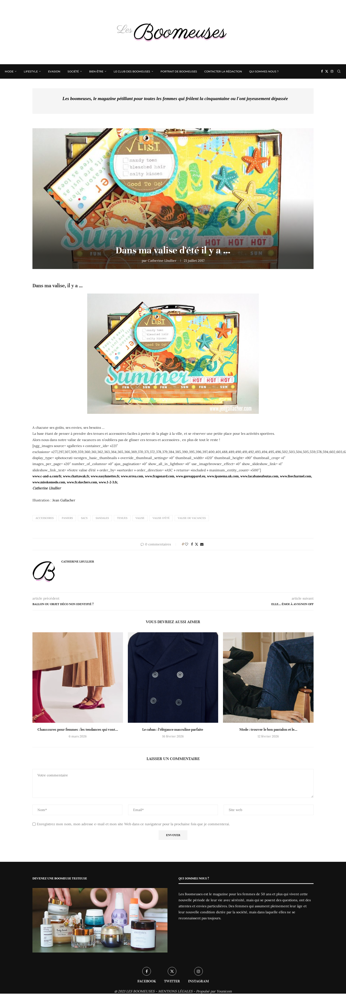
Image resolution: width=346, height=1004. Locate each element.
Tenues (122, 518)
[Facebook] (322, 71)
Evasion (54, 71)
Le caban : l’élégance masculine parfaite (173, 729)
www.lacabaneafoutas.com (259, 476)
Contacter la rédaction (223, 71)
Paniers (67, 518)
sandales (102, 518)
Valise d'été (161, 518)
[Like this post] (186, 544)
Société (73, 71)
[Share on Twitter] (196, 544)
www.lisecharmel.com (295, 476)
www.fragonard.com (159, 476)
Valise (140, 518)
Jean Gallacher (63, 500)
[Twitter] (326, 71)
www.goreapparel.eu (190, 476)
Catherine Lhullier (162, 260)
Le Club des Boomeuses (132, 71)
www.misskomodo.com (48, 482)
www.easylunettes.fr (105, 476)
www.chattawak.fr (76, 476)
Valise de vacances (192, 518)
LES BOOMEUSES (140, 991)
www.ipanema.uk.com (223, 476)
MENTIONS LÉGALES (175, 991)
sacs (84, 518)
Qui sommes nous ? (263, 71)
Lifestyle (31, 71)
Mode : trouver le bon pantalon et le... (268, 729)
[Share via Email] (202, 544)
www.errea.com (132, 476)
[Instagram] (332, 71)
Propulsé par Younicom (214, 991)
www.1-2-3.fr (108, 482)
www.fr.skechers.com (82, 482)
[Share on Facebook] (192, 544)
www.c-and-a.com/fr (46, 476)
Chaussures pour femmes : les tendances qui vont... (77, 729)
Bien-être (96, 71)
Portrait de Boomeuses (179, 71)
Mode (9, 71)
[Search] (338, 71)
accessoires (45, 518)
